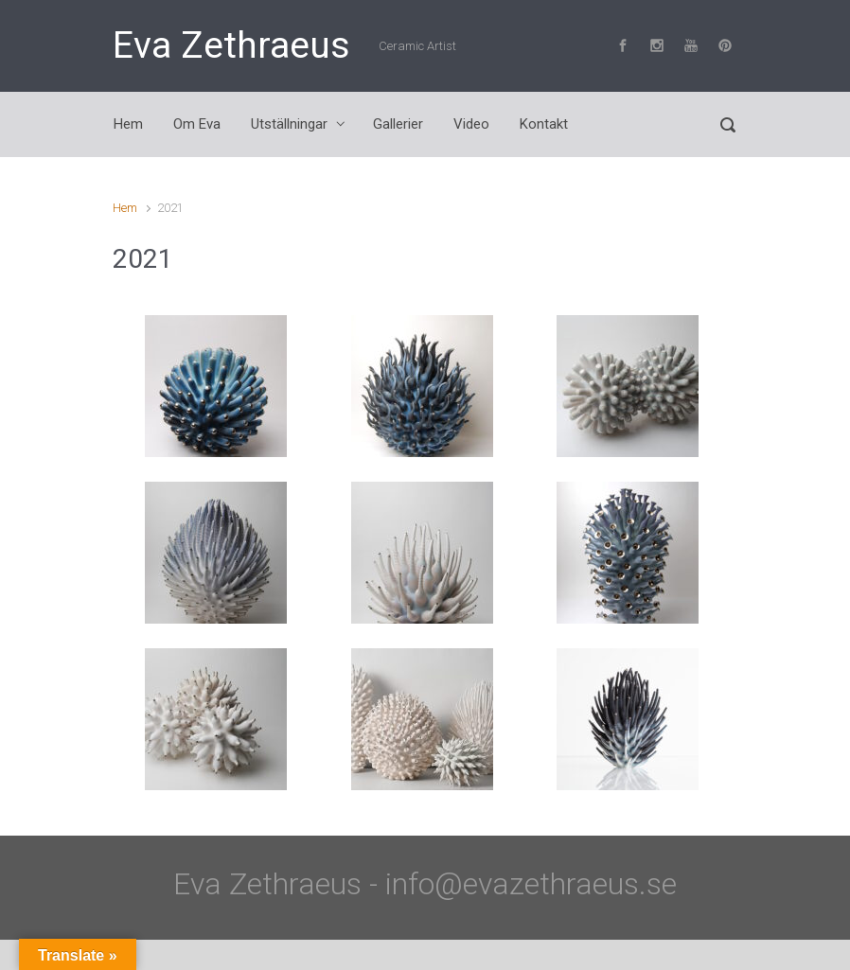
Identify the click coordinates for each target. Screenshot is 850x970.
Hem (125, 208)
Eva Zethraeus (231, 45)
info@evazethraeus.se (531, 884)
